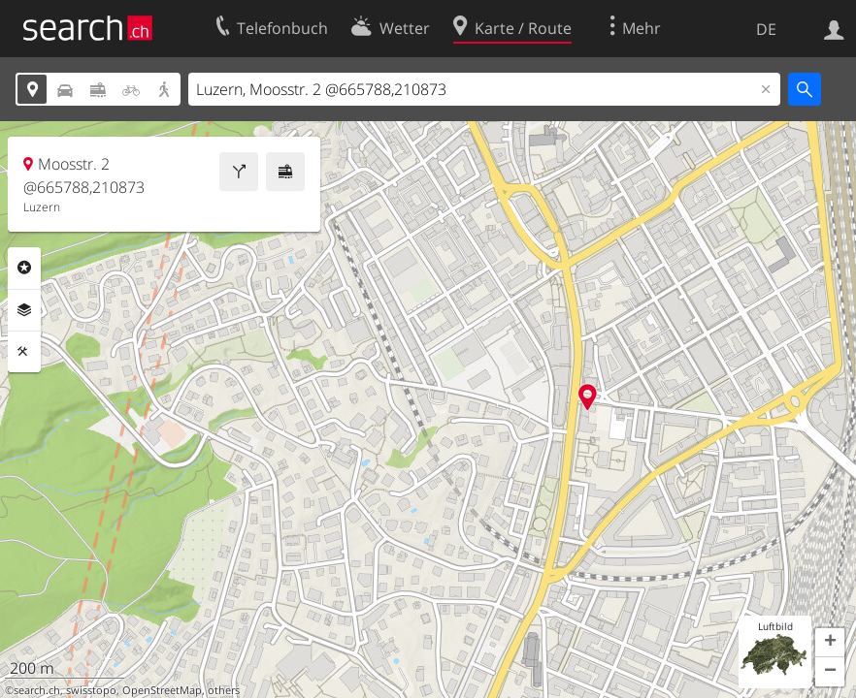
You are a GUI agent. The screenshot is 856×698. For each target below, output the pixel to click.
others (224, 690)
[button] (829, 642)
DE (766, 29)
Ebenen (24, 310)
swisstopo (91, 690)
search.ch (37, 690)
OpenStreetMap (162, 690)
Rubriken (24, 267)
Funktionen (24, 352)
